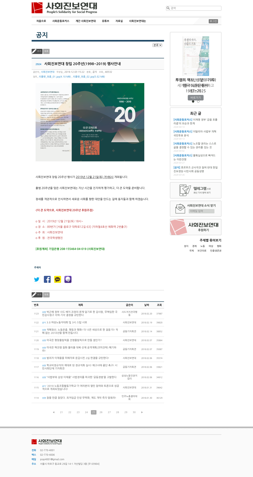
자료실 (119, 21)
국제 (191, 251)
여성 (211, 246)
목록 (46, 51)
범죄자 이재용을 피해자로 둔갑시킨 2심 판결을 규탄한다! (75, 358)
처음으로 (41, 21)
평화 (219, 246)
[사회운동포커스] (183, 119)
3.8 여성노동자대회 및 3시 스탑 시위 (64, 322)
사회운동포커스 (60, 21)
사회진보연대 (64, 8)
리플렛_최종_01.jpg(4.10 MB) (55, 77)
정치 (186, 246)
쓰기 (39, 51)
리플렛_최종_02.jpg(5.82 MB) (89, 77)
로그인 (213, 21)
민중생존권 (215, 251)
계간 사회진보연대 (85, 21)
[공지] (177, 167)
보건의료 (201, 251)
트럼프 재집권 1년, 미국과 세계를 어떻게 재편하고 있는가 (195, 85)
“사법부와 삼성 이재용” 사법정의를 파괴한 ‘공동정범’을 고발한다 (79, 377)
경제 (194, 246)
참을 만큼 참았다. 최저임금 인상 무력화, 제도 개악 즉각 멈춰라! (79, 398)
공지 (42, 35)
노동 (202, 246)
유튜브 (105, 21)
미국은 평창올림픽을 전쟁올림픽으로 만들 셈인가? (72, 340)
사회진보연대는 (137, 21)
